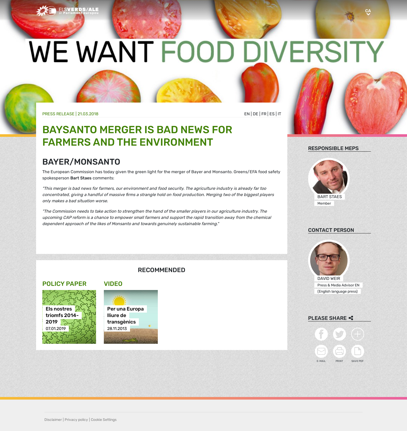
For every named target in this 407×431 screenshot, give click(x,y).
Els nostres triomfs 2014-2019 (62, 315)
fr (263, 113)
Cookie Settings (104, 419)
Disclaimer (53, 419)
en (247, 113)
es (272, 113)
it (279, 113)
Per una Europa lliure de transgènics (125, 315)
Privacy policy (76, 419)
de (255, 113)
